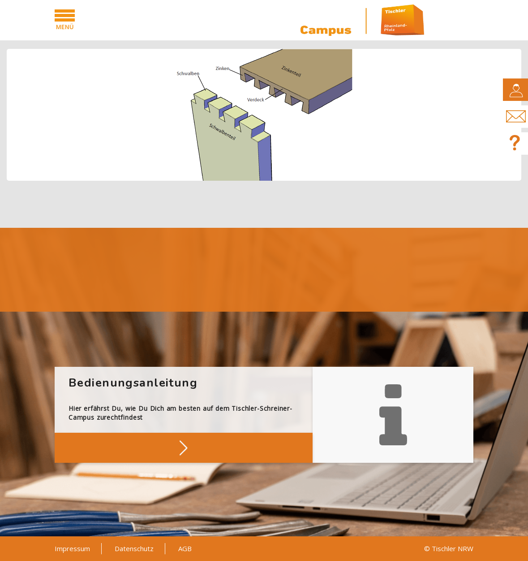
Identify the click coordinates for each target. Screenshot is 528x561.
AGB (185, 548)
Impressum (72, 548)
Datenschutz (134, 548)
